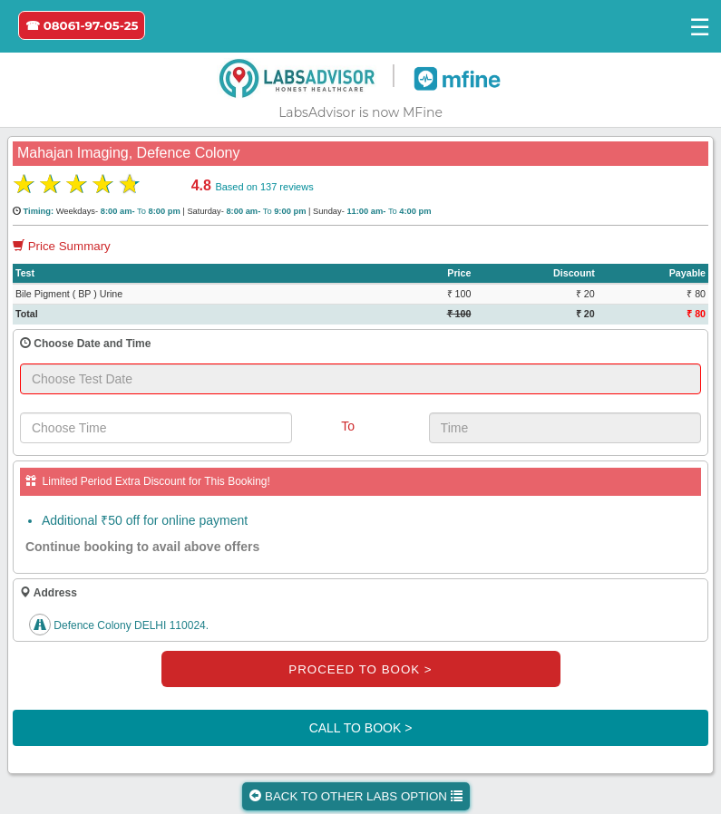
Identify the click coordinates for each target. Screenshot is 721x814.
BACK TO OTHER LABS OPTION (355, 796)
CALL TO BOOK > (361, 728)
